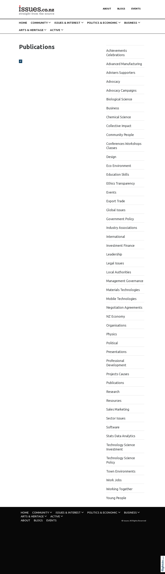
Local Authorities (118, 272)
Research (113, 391)
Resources (113, 400)
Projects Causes (117, 374)
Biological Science (119, 99)
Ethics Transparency (120, 183)
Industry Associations (121, 227)
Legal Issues (115, 263)
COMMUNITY (39, 22)
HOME (23, 22)
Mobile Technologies (121, 298)
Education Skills (117, 174)
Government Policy (120, 219)
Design (111, 157)
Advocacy (113, 81)
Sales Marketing (117, 409)
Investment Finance (120, 245)
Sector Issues (115, 418)
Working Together (119, 489)
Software (113, 427)
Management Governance (124, 281)
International (115, 236)
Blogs (121, 8)
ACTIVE (55, 30)
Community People (120, 134)
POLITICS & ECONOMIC (102, 22)
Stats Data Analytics (120, 436)
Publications (115, 382)
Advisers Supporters (120, 72)
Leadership (114, 254)
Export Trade (115, 201)
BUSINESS (130, 22)
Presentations (116, 352)
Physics (111, 334)
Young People (116, 498)
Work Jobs (114, 480)
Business (112, 108)
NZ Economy (115, 316)
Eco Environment (118, 165)
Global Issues (115, 210)
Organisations (116, 325)
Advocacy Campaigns (121, 90)
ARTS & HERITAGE (31, 30)
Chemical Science (118, 117)
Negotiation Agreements (124, 307)
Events (136, 8)
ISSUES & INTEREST (67, 22)
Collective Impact (118, 126)
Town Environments (120, 471)
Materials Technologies (123, 290)
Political (112, 343)
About (107, 8)
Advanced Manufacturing (124, 64)
